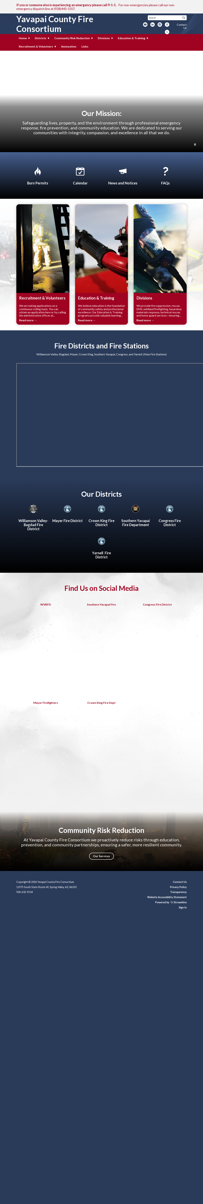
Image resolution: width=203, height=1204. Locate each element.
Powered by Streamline (171, 902)
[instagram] (160, 24)
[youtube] (145, 24)
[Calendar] (80, 175)
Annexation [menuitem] (68, 46)
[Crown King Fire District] (101, 515)
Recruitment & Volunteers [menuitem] (36, 46)
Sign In (183, 907)
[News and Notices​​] (122, 175)
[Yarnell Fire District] (101, 547)
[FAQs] (165, 175)
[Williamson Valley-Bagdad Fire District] (33, 517)
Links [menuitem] (84, 46)
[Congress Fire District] (169, 515)
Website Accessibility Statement (167, 897)
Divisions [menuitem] (104, 38)
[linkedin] (152, 24)
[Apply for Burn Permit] (37, 175)
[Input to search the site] (167, 17)
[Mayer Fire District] (67, 513)
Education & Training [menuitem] (131, 38)
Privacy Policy (178, 887)
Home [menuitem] (23, 38)
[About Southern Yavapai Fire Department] (135, 515)
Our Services (101, 856)
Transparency (178, 892)
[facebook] (167, 24)
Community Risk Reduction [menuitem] (72, 38)
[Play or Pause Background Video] (195, 144)
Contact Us (182, 26)
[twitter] (167, 32)
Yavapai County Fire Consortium (54, 24)
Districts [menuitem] (40, 38)
